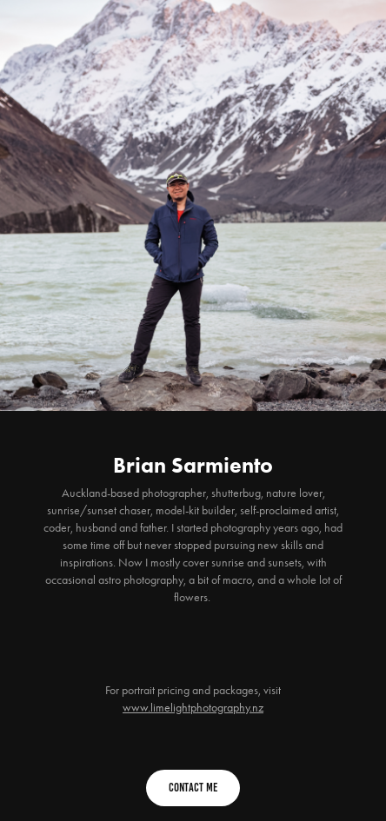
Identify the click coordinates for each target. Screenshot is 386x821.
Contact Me (193, 787)
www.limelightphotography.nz (193, 707)
